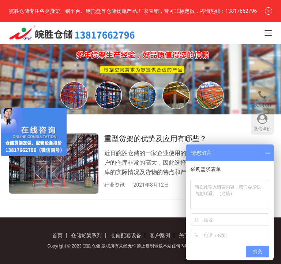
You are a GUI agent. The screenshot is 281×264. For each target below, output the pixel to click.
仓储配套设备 (125, 235)
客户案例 (160, 235)
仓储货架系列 (86, 235)
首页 (57, 235)
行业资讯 (114, 185)
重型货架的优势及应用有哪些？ (155, 138)
